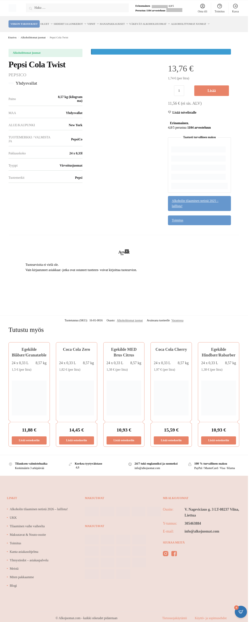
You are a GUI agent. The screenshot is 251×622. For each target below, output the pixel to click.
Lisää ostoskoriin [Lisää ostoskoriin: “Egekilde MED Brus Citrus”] (123, 436)
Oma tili (202, 8)
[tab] (124, 244)
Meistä (14, 565)
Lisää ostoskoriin (211, 88)
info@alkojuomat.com (202, 527)
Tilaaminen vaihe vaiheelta (27, 522)
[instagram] (165, 550)
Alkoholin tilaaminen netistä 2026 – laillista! (39, 505)
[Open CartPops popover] (241, 612)
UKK (13, 513)
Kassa (235, 8)
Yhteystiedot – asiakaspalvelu (29, 556)
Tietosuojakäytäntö (175, 614)
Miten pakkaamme (22, 573)
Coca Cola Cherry (171, 345)
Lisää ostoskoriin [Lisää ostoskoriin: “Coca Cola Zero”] (76, 436)
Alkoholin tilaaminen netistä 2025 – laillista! (195, 199)
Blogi (13, 581)
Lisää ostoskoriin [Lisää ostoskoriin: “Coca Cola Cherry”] (171, 436)
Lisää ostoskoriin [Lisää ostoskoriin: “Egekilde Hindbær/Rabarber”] (218, 436)
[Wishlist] (184, 109)
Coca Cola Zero (76, 345)
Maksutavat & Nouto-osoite (28, 531)
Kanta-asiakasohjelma (24, 548)
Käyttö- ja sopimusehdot (211, 614)
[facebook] (174, 550)
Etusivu (12, 33)
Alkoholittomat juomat (33, 33)
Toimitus (220, 8)
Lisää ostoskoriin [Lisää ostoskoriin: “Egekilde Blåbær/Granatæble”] (29, 436)
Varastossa (177, 316)
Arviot (124, 248)
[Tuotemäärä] (179, 87)
